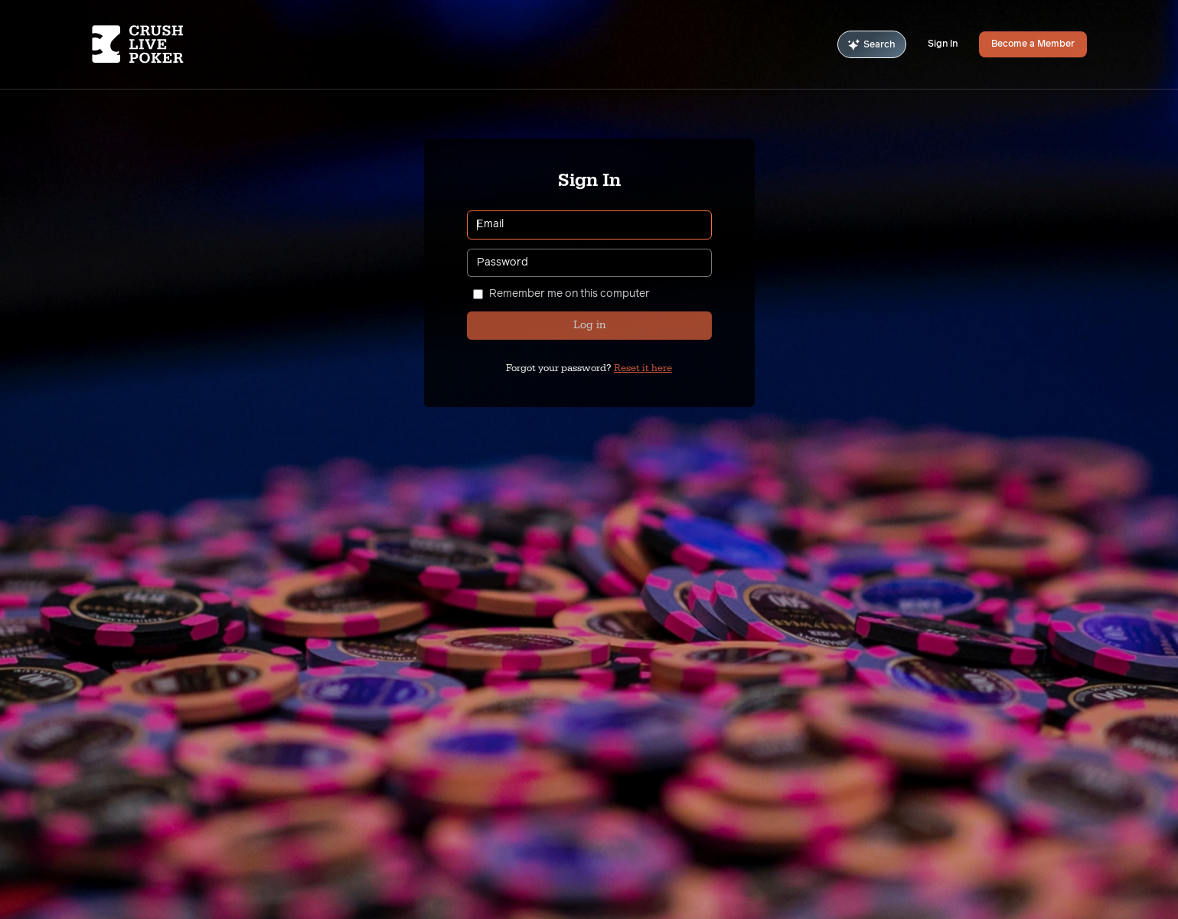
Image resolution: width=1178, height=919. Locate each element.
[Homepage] (175, 44)
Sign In (943, 44)
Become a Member (1033, 44)
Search (872, 45)
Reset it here (643, 368)
